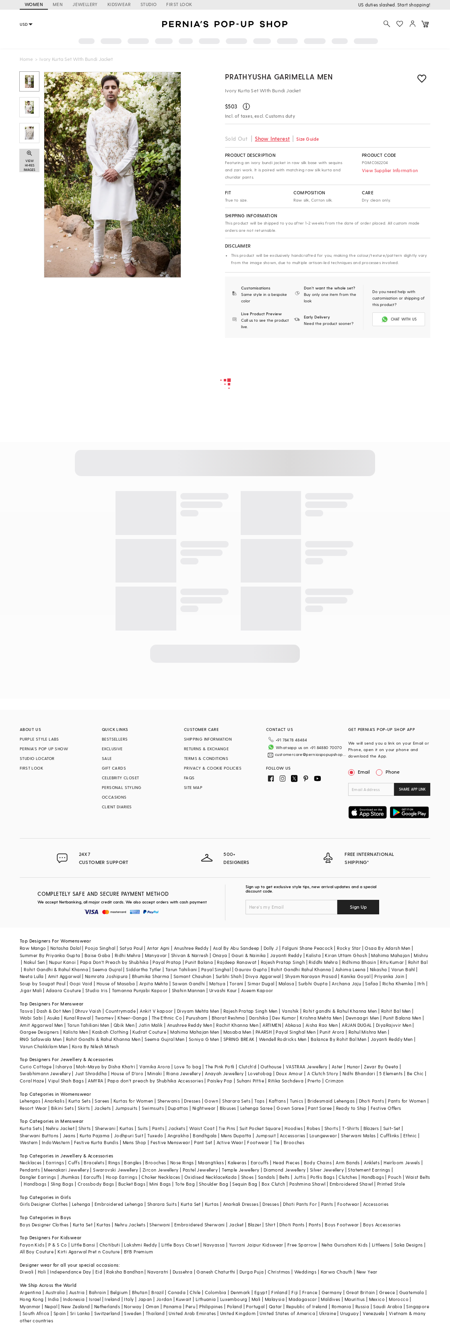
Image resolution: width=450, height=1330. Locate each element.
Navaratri (158, 1271)
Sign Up (358, 907)
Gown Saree (290, 1108)
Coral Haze (32, 1080)
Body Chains (318, 1162)
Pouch (394, 1177)
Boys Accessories (381, 1224)
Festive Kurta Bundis (96, 1142)
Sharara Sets (236, 1100)
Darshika (258, 1017)
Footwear (258, 1142)
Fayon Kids (32, 1244)
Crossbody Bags (96, 1183)
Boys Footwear (342, 1224)
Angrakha (178, 1135)
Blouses (228, 1108)
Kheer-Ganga (132, 1017)
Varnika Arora (154, 1066)
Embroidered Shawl (351, 1183)
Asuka (53, 1017)
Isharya (64, 1066)
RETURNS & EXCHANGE (206, 748)
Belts (284, 1177)
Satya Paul (131, 948)
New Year (367, 1271)
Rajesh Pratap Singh (283, 962)
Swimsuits (153, 1108)
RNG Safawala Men (41, 1039)
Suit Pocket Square (260, 1128)
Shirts (84, 1128)
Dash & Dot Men (54, 1011)
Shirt (270, 1224)
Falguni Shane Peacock (307, 948)
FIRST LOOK (179, 4)
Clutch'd (247, 1066)
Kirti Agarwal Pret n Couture (89, 1251)
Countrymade (120, 1011)
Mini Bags (160, 1183)
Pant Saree (320, 1108)
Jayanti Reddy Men (392, 1039)
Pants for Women (407, 1100)
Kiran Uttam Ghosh (346, 955)
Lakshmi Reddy (140, 1244)
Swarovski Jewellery (115, 1169)
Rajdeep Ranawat (236, 962)
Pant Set (203, 1142)
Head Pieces (286, 1162)
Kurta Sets (79, 1100)
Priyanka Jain (389, 976)
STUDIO (148, 4)
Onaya (220, 955)
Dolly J (271, 948)
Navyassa (214, 1244)
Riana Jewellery (183, 1073)
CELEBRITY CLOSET (120, 777)
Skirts (84, 1108)
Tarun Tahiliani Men (88, 1025)
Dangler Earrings (38, 1177)
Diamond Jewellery (285, 1169)
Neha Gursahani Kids (345, 1244)
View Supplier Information (390, 170)
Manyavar (156, 955)
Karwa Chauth (337, 1271)
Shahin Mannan (188, 990)
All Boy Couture (37, 1251)
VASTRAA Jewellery (307, 1066)
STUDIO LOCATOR (37, 758)
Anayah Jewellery (224, 1073)
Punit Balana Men (402, 1017)
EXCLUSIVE (112, 748)
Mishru (421, 955)
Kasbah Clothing (110, 1031)
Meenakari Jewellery (66, 1169)
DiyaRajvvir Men (393, 1025)
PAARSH (264, 1031)
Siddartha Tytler (143, 969)
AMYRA (95, 1080)
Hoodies (294, 1128)
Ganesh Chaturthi (215, 1271)
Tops (259, 1100)
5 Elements (391, 1073)
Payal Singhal (216, 969)
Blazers (371, 1128)
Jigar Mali (31, 990)
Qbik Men (124, 1025)
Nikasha (378, 969)
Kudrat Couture (149, 1031)
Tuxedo (155, 1135)
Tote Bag (185, 1183)
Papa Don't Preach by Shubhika (114, 962)
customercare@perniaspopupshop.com (310, 754)
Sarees (102, 1100)
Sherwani (105, 1128)
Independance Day (70, 1271)
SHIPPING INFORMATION (208, 739)
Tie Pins (227, 1128)
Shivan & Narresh (189, 955)
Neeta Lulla (31, 976)
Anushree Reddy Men (189, 1025)
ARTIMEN (271, 1025)
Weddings (305, 1271)
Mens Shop (135, 1142)
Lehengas (30, 1100)
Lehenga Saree (256, 1108)
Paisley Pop (219, 1080)
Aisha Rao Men (322, 1025)
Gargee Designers (39, 1031)
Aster (337, 1066)
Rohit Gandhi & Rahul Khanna (56, 969)
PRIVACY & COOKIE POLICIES (213, 768)
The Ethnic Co (167, 1017)
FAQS (189, 777)
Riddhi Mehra (323, 962)
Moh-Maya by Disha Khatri (105, 1066)
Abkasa (293, 1025)
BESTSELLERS (115, 739)
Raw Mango (33, 948)
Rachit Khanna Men (237, 1025)
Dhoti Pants (371, 1100)
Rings (114, 1162)
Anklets (372, 1162)
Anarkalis (54, 1100)
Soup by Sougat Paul (43, 983)
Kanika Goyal (355, 976)
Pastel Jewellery (200, 1169)
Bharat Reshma (228, 1017)
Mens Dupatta (236, 1135)
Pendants (30, 1169)
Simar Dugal (261, 983)
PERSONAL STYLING (121, 787)
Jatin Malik (150, 1025)
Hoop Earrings (121, 1177)
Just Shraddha (91, 1073)
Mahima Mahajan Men (194, 1031)
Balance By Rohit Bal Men (339, 1039)
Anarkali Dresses (240, 1204)
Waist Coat (202, 1128)
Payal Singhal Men (296, 1031)
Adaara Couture (63, 990)
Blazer (254, 1224)
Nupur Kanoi (62, 962)
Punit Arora (332, 1031)
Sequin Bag (244, 1183)
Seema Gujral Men (164, 1039)
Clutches (348, 1177)
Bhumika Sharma (150, 976)
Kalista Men (75, 1031)
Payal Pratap (167, 962)
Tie (276, 1142)
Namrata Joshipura (106, 976)
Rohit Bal (418, 962)
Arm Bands (348, 1162)
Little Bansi (83, 1244)
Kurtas (126, 1128)
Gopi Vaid (81, 983)
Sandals (266, 1177)
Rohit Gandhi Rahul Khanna (301, 969)
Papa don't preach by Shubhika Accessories (155, 1080)
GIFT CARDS (114, 768)
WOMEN (34, 4)
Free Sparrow (302, 1244)
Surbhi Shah (229, 976)
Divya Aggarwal (263, 976)
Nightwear (204, 1108)
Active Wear (230, 1142)
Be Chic (415, 1073)
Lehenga (81, 1204)
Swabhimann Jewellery (45, 1073)
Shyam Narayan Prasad (311, 976)
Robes (313, 1128)
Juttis (300, 1177)
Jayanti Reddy (286, 955)
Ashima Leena (350, 969)
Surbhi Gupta (313, 983)
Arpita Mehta (153, 983)
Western (29, 1142)
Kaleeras (237, 1162)
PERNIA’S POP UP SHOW (44, 748)
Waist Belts (417, 1177)
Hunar (353, 1066)
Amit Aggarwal (64, 976)
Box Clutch (273, 1183)
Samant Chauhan (192, 976)
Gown (211, 1100)
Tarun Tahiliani (181, 969)
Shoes (247, 1177)
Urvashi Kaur (223, 990)
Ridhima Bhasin (359, 962)
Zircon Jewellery (160, 1169)
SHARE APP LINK (412, 789)
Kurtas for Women (133, 1100)
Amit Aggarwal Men (41, 1025)
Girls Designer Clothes (44, 1204)
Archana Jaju (346, 983)
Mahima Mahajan (390, 955)
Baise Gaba (98, 955)
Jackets (102, 1108)
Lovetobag (260, 1073)
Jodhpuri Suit (128, 1135)
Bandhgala (205, 1135)
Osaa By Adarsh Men (387, 948)
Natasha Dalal (65, 948)
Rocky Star (349, 948)
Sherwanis (168, 1100)
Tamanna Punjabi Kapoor (140, 990)
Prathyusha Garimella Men (278, 76)
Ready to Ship (351, 1108)
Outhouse (270, 1066)
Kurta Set (191, 1204)
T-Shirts (350, 1128)
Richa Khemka (397, 983)
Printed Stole (391, 1183)
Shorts (331, 1128)
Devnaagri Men (362, 1017)
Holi (42, 1271)
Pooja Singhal (100, 948)
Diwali (26, 1271)
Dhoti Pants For (300, 1204)
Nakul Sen (34, 962)
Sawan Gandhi (188, 983)
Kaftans (277, 1100)
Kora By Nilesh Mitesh (95, 1046)
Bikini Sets (62, 1108)
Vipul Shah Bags (66, 1080)
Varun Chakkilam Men (44, 1046)
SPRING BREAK (239, 1039)
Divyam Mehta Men (198, 1011)
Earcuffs (260, 1162)
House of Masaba (116, 983)
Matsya (217, 983)
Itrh (421, 983)
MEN (58, 4)
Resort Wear (33, 1108)
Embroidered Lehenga (119, 1204)
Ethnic (410, 1135)
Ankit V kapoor (156, 1011)
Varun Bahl (403, 969)
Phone (392, 771)
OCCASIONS (114, 797)
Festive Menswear (170, 1142)
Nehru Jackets (130, 1224)
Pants (158, 1128)
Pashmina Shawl (307, 1183)
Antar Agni (158, 948)
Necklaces (31, 1162)
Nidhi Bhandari (359, 1073)
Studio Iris (96, 990)
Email (360, 771)
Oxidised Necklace (204, 1177)
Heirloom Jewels (402, 1162)
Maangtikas (211, 1162)
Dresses (192, 1100)
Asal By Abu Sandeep (236, 948)
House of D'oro (127, 1073)
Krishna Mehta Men (321, 1017)
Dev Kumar (284, 1017)
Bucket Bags (131, 1183)
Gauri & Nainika (248, 955)
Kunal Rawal (77, 1017)
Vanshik (290, 1011)
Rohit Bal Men (396, 1011)
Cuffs (74, 1162)
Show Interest (272, 138)
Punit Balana (199, 962)
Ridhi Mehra (127, 955)
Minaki (154, 1073)
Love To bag (187, 1066)
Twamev (104, 1017)
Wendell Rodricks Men (283, 1039)
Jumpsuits (126, 1108)
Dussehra (182, 1271)
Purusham (196, 1017)
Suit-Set (391, 1128)
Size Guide (307, 139)
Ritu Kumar (392, 962)
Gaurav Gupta (251, 969)
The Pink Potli (220, 1066)
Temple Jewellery (240, 1169)
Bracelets (94, 1162)
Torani (236, 983)
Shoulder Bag (213, 1183)
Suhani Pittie (250, 1080)
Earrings (55, 1162)
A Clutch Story (323, 1073)
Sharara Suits (162, 1204)
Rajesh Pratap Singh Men (250, 1011)
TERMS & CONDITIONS (206, 758)
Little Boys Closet (180, 1244)
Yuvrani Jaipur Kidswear (256, 1244)
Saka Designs (408, 1244)
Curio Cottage (36, 1066)
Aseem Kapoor (257, 990)
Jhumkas (70, 1177)
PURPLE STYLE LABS (39, 739)
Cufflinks (389, 1135)
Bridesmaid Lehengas (331, 1100)
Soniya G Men (204, 1039)
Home (26, 59)
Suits (143, 1128)
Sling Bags (62, 1183)
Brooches (294, 1142)
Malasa (286, 983)
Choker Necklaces (160, 1177)
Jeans (69, 1135)
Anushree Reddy (191, 948)
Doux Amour (289, 1073)
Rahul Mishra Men (367, 1031)
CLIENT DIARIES (117, 806)
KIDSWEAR (119, 4)
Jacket (236, 1224)
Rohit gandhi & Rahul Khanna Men (340, 1011)
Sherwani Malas (358, 1135)
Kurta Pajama (95, 1135)
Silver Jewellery (327, 1169)
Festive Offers (386, 1108)
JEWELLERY (85, 4)
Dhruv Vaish (88, 1011)
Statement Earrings (369, 1169)
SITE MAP (193, 787)
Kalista (313, 955)
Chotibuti (109, 1244)
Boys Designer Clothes (44, 1224)
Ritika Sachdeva (285, 1080)
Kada (231, 1177)
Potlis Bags (322, 1177)
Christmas (279, 1271)
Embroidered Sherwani (199, 1224)
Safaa (371, 983)
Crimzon (334, 1080)
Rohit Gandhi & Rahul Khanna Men (103, 1039)
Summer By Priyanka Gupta (50, 955)
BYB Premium (138, 1251)
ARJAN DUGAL (357, 1025)
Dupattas (178, 1108)
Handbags (372, 1177)
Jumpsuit (266, 1135)
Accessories (292, 1135)
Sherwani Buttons (39, 1135)
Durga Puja (251, 1271)
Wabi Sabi (31, 1017)
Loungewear (323, 1135)
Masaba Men (237, 1031)
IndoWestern (56, 1142)
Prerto (314, 1080)
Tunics (296, 1100)
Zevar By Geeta (381, 1066)
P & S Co (57, 1244)
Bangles (132, 1162)
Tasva (26, 1011)
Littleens (381, 1244)
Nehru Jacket (60, 1128)
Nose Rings (182, 1162)
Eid (98, 1271)
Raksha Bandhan (124, 1271)
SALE (107, 758)
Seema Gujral (107, 969)
